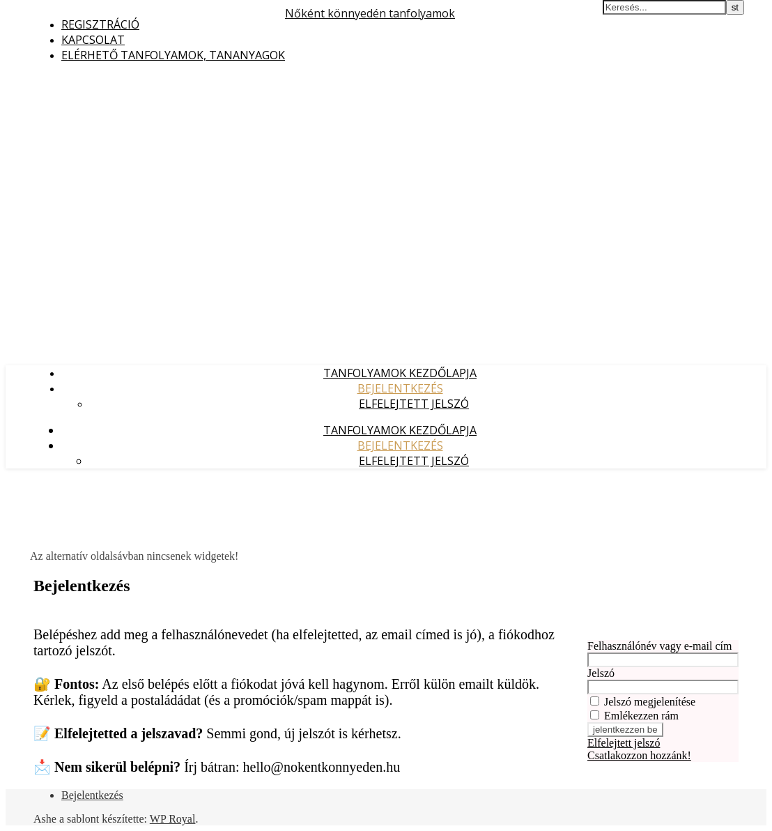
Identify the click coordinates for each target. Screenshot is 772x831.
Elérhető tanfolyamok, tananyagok (173, 55)
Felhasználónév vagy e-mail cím (659, 646)
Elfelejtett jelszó (414, 403)
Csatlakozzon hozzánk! (639, 755)
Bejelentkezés (400, 388)
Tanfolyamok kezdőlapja (400, 373)
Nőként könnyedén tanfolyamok (370, 13)
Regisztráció (100, 24)
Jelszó (601, 673)
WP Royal (173, 819)
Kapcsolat (93, 39)
